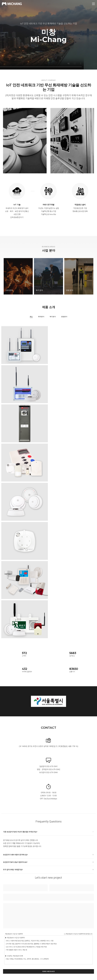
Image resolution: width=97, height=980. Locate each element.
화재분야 (41, 317)
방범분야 (64, 317)
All (31, 317)
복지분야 (53, 317)
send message (48, 971)
